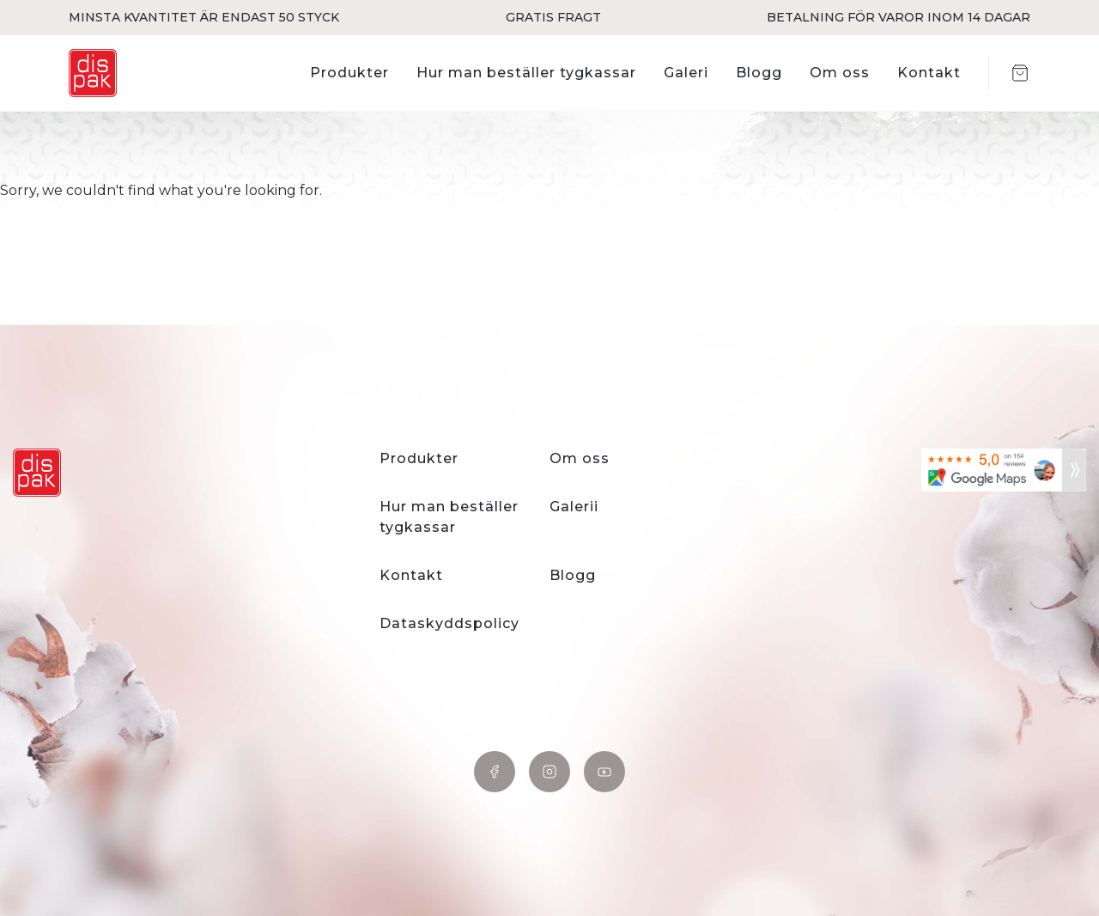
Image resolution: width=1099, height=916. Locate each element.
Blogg (759, 72)
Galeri (686, 72)
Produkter (349, 72)
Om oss (840, 72)
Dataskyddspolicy (449, 623)
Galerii (574, 506)
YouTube (604, 771)
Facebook (494, 771)
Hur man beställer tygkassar (526, 72)
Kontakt (929, 72)
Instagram (549, 771)
